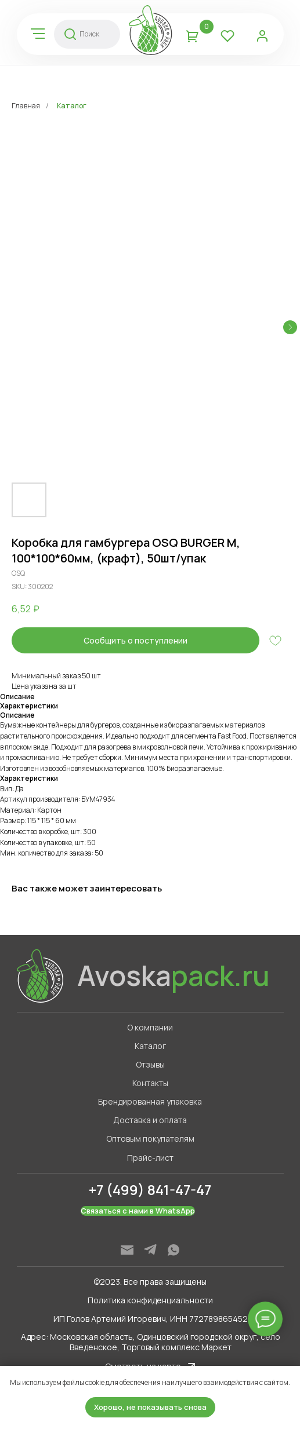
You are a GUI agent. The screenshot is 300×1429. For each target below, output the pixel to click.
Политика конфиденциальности (150, 1300)
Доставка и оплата (150, 1119)
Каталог (71, 106)
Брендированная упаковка (150, 1101)
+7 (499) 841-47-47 (150, 1189)
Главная (26, 106)
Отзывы (150, 1064)
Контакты (150, 1082)
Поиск (89, 34)
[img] (38, 34)
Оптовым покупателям (150, 1138)
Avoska (173, 975)
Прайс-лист (150, 1157)
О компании (150, 1027)
